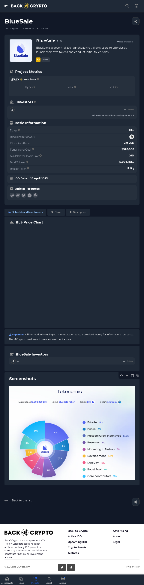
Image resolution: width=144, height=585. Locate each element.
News (56, 212)
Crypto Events (77, 547)
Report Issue (125, 41)
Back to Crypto (78, 530)
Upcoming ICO (77, 541)
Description (78, 212)
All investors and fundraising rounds (113, 115)
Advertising (120, 530)
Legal (116, 541)
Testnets (73, 553)
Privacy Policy (133, 566)
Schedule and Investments (25, 212)
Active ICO (75, 536)
